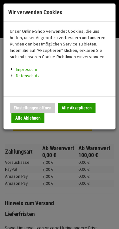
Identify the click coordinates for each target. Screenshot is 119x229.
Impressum (26, 69)
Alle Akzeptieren (77, 107)
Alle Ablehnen (28, 118)
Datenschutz (28, 76)
